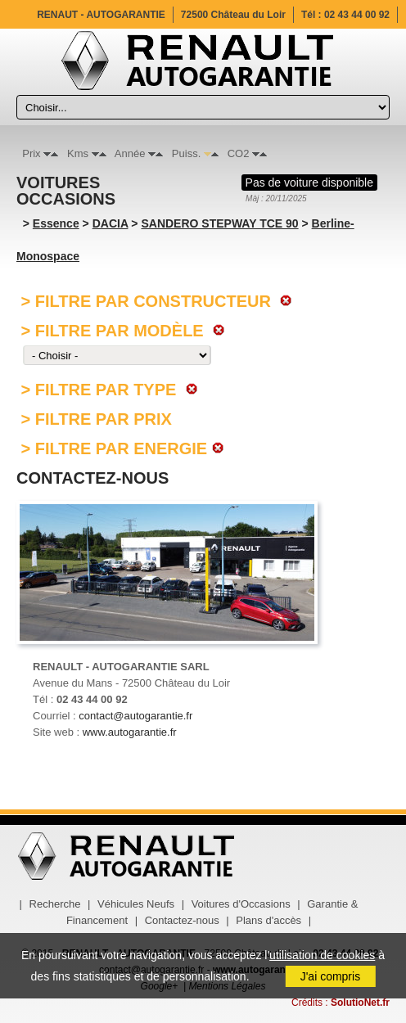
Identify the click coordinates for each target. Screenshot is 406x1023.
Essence (56, 223)
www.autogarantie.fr (130, 732)
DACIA (110, 223)
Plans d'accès (268, 920)
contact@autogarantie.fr (135, 716)
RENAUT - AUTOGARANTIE (101, 14)
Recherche (55, 904)
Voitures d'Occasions (241, 904)
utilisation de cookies (322, 955)
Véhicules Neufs (135, 904)
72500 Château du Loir (233, 14)
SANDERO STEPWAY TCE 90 (219, 223)
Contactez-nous (182, 920)
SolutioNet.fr (360, 1002)
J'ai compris (330, 976)
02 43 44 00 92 (357, 14)
